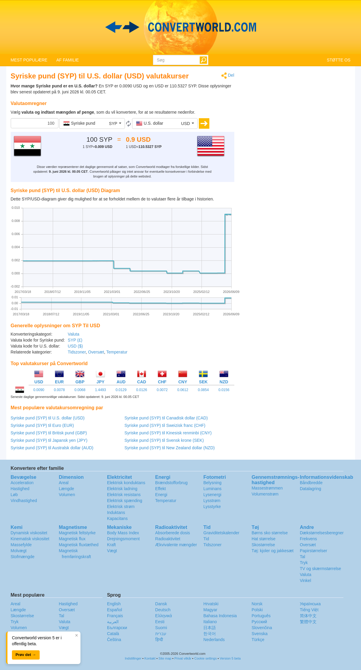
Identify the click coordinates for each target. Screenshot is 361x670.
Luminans (212, 488)
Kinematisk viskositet (30, 538)
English (114, 603)
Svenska (260, 633)
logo (180, 27)
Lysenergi (212, 494)
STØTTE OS (338, 60)
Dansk (161, 603)
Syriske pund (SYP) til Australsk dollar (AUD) (52, 447)
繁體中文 (308, 621)
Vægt (112, 550)
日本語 (209, 627)
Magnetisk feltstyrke (77, 532)
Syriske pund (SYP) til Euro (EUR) (42, 425)
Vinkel (305, 580)
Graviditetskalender (221, 532)
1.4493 (100, 390)
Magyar (210, 609)
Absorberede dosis (172, 532)
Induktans (116, 512)
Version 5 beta (230, 658)
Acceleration (22, 482)
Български (117, 627)
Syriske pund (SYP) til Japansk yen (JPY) (49, 440)
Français (115, 615)
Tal (302, 556)
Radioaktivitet (167, 538)
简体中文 (308, 615)
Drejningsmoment (123, 538)
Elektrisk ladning (122, 488)
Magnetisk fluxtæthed (78, 544)
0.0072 (162, 390)
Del (227, 75)
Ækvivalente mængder (176, 544)
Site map (165, 658)
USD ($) (75, 346)
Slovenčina (262, 627)
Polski (257, 609)
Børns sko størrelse (270, 532)
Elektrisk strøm (121, 506)
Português (261, 615)
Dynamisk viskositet (29, 532)
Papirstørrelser (313, 550)
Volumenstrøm (265, 494)
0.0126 (141, 390)
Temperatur (117, 352)
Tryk (304, 562)
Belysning (212, 482)
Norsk (257, 603)
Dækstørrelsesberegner (322, 532)
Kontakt (149, 658)
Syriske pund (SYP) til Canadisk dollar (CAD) (166, 418)
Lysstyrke (212, 506)
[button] (92, 123)
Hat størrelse (263, 538)
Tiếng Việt (309, 609)
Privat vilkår (182, 658)
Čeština (114, 639)
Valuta (73, 334)
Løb (14, 494)
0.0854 (203, 390)
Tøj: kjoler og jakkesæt (273, 550)
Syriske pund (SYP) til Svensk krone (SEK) (164, 440)
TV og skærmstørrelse (320, 568)
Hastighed (20, 488)
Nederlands (214, 639)
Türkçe (258, 639)
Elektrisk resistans (124, 494)
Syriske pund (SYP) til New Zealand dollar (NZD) (170, 447)
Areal (64, 482)
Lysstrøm (211, 500)
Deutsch (163, 609)
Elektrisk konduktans (126, 482)
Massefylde (21, 544)
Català (113, 633)
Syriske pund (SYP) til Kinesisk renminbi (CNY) (168, 432)
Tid (206, 538)
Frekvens (308, 538)
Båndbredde (311, 482)
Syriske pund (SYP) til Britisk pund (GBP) (49, 432)
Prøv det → (26, 654)
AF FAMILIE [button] (67, 60)
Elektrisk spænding (124, 500)
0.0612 (182, 390)
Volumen (67, 494)
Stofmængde (23, 556)
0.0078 (59, 390)
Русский (259, 621)
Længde (66, 488)
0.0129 (121, 390)
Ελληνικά (163, 615)
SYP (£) (75, 340)
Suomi (161, 627)
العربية (113, 621)
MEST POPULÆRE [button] (29, 60)
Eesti (160, 621)
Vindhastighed (24, 500)
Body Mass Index (123, 532)
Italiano (210, 621)
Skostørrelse (263, 544)
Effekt (160, 488)
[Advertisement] (297, 114)
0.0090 (38, 390)
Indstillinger (133, 658)
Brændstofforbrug (171, 482)
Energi (161, 494)
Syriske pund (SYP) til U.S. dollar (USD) (48, 418)
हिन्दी (159, 639)
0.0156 (224, 390)
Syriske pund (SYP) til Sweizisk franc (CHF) (165, 425)
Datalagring (310, 488)
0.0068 (80, 390)
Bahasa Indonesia (220, 615)
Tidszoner (77, 352)
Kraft (111, 544)
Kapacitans (117, 518)
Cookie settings (205, 658)
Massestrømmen (267, 488)
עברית (160, 633)
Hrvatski (211, 603)
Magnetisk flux (72, 538)
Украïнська (310, 603)
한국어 (209, 633)
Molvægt (19, 550)
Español (114, 609)
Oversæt (96, 352)
